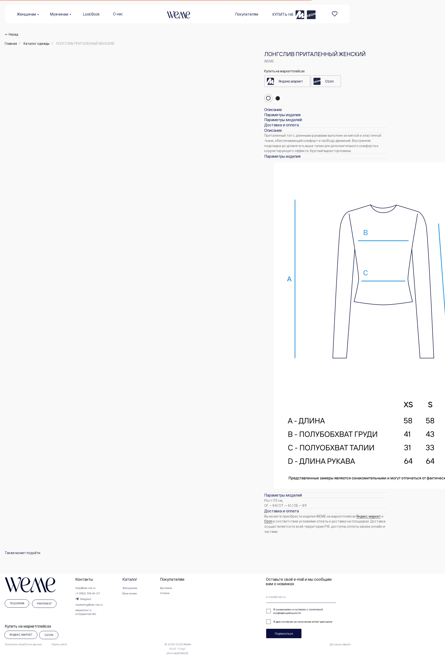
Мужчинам (59, 14)
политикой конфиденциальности (298, 611)
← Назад (11, 34)
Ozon (329, 81)
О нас (118, 14)
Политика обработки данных (23, 644)
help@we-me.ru (85, 588)
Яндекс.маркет (291, 81)
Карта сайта (59, 644)
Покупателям (246, 14)
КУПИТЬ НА (282, 14)
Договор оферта (340, 644)
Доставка (166, 588)
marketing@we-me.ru (89, 604)
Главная (11, 43)
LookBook (91, 14)
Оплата (164, 593)
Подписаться (284, 633)
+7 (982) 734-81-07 (87, 593)
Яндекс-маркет (368, 516)
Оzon (268, 521)
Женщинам (26, 14)
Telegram (85, 599)
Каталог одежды (36, 43)
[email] (301, 597)
